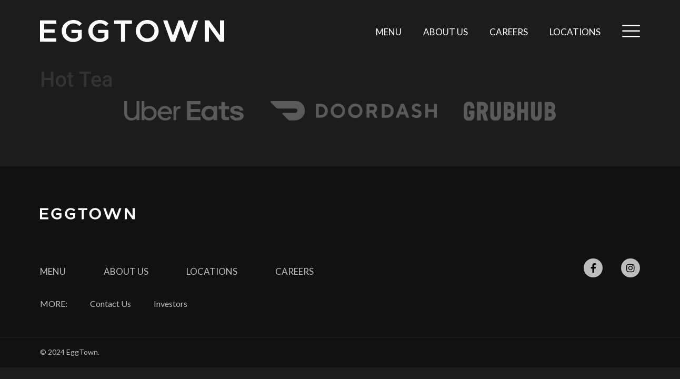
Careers (508, 31)
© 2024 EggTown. (69, 351)
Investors (170, 304)
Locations (575, 31)
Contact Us (110, 304)
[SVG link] (132, 31)
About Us (445, 31)
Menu (389, 31)
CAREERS (294, 271)
